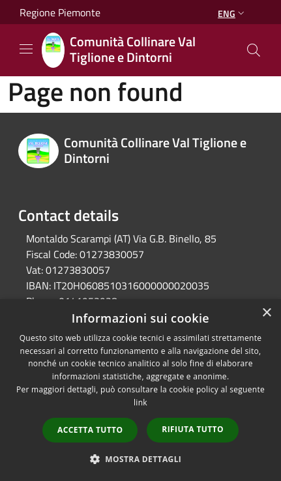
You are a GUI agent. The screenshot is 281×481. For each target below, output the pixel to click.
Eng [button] (232, 13)
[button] (141, 458)
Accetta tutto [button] (90, 429)
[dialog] (140, 390)
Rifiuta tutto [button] (193, 429)
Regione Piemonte (60, 12)
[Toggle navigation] (26, 49)
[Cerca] (253, 50)
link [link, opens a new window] (140, 402)
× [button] (266, 313)
